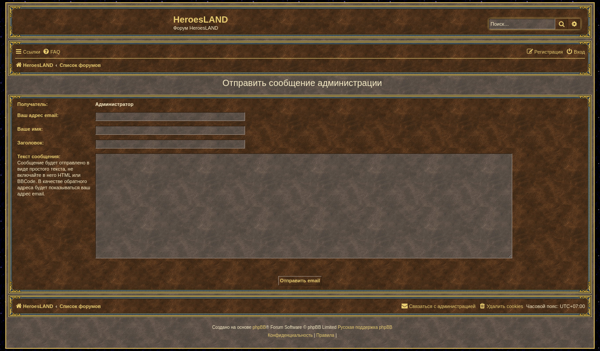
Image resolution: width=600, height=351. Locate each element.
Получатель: (32, 104)
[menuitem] (51, 52)
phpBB (259, 327)
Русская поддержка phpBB (365, 327)
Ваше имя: (30, 129)
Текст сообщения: (38, 156)
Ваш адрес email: (37, 115)
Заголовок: (30, 142)
